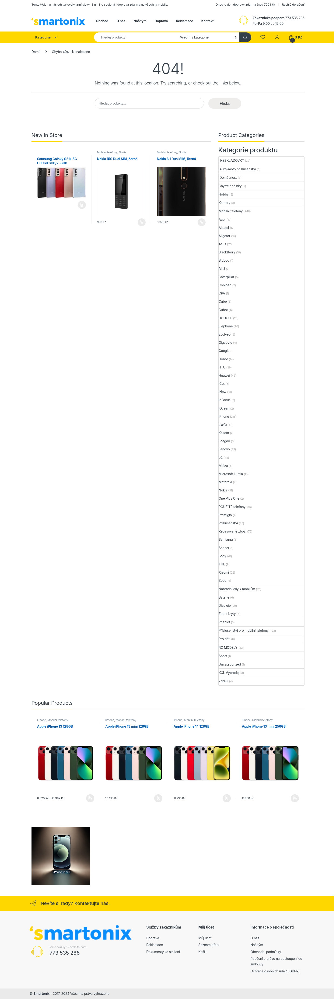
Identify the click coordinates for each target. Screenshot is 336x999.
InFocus (225, 400)
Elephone (226, 326)
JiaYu (223, 425)
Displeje (225, 605)
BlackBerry (227, 252)
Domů (36, 52)
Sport (223, 656)
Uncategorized (230, 664)
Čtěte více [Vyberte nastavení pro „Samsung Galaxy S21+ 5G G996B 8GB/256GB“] (82, 205)
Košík (202, 952)
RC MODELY (228, 647)
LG (221, 457)
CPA (222, 293)
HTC (222, 367)
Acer (222, 219)
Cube (223, 301)
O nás (120, 21)
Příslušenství (228, 523)
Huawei (224, 375)
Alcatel (224, 228)
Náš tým (140, 21)
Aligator (224, 236)
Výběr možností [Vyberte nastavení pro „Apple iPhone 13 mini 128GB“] (158, 798)
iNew (222, 392)
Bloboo (224, 260)
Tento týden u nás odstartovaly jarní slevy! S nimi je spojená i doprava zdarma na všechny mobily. (100, 4)
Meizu (223, 466)
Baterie (224, 597)
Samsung (226, 539)
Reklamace (184, 21)
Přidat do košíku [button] (142, 222)
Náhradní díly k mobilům (237, 589)
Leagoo (224, 441)
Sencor (224, 548)
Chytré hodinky (230, 186)
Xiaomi (224, 572)
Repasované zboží (232, 531)
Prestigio (225, 515)
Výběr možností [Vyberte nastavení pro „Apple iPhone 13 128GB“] (90, 798)
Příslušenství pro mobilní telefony (244, 630)
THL (222, 564)
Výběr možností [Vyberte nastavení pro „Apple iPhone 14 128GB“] (227, 798)
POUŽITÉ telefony (232, 507)
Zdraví (223, 681)
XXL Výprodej (229, 673)
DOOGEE (225, 318)
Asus (222, 244)
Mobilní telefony (107, 152)
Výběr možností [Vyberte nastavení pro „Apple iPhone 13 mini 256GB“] (295, 798)
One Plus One (229, 498)
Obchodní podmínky (266, 952)
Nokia (122, 152)
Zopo (223, 580)
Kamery (224, 203)
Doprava (161, 21)
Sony (222, 556)
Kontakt (207, 21)
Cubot (223, 310)
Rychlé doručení (293, 4)
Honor (223, 359)
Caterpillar (226, 277)
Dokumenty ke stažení (163, 952)
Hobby (224, 194)
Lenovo (224, 449)
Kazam (224, 433)
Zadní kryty (227, 614)
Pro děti (224, 639)
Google (224, 351)
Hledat (225, 103)
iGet (222, 384)
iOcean (224, 408)
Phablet (224, 622)
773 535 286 (64, 953)
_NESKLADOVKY (231, 160)
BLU (222, 269)
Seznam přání (208, 945)
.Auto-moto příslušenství (237, 169)
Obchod (102, 21)
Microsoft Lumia (231, 474)
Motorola (225, 482)
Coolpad (225, 285)
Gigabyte (225, 342)
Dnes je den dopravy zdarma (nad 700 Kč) (245, 4)
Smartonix (41, 993)
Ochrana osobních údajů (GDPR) (275, 971)
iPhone (224, 416)
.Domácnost (228, 177)
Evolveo (225, 334)
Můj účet (204, 938)
